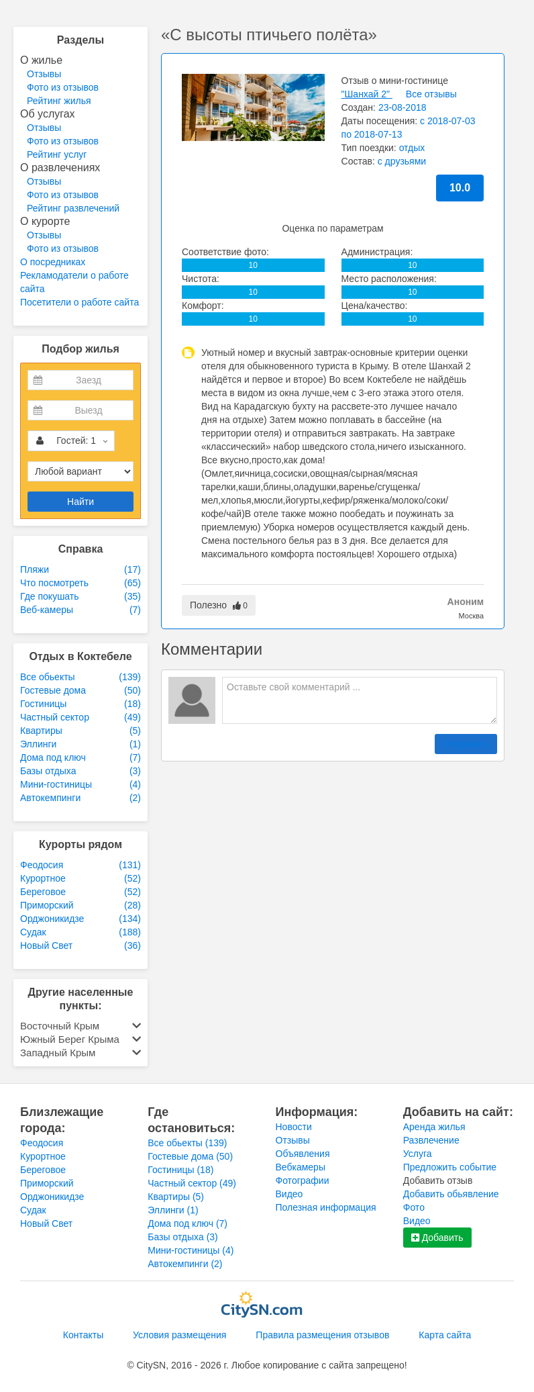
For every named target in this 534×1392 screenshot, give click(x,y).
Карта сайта (445, 1335)
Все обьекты (187, 1143)
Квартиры (176, 1196)
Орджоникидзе (52, 1196)
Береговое (43, 1169)
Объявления (303, 1153)
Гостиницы (180, 1169)
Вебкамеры (300, 1167)
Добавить (437, 1237)
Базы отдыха (183, 1237)
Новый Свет (46, 1223)
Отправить (466, 744)
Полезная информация (326, 1207)
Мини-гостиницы (190, 1250)
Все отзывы (431, 94)
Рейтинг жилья (59, 100)
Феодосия (41, 1143)
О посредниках (52, 262)
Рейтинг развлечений (73, 208)
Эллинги (173, 1210)
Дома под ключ (187, 1223)
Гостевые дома (190, 1156)
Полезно (219, 605)
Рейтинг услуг (57, 154)
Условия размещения (179, 1335)
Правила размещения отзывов (322, 1335)
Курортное (43, 1156)
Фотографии (302, 1180)
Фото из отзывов (63, 87)
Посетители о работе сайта (79, 302)
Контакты (83, 1335)
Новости (294, 1126)
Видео (289, 1194)
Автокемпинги (185, 1263)
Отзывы (44, 73)
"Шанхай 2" (366, 94)
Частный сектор (192, 1183)
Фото (414, 1207)
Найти (80, 501)
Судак (33, 1210)
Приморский (47, 1183)
